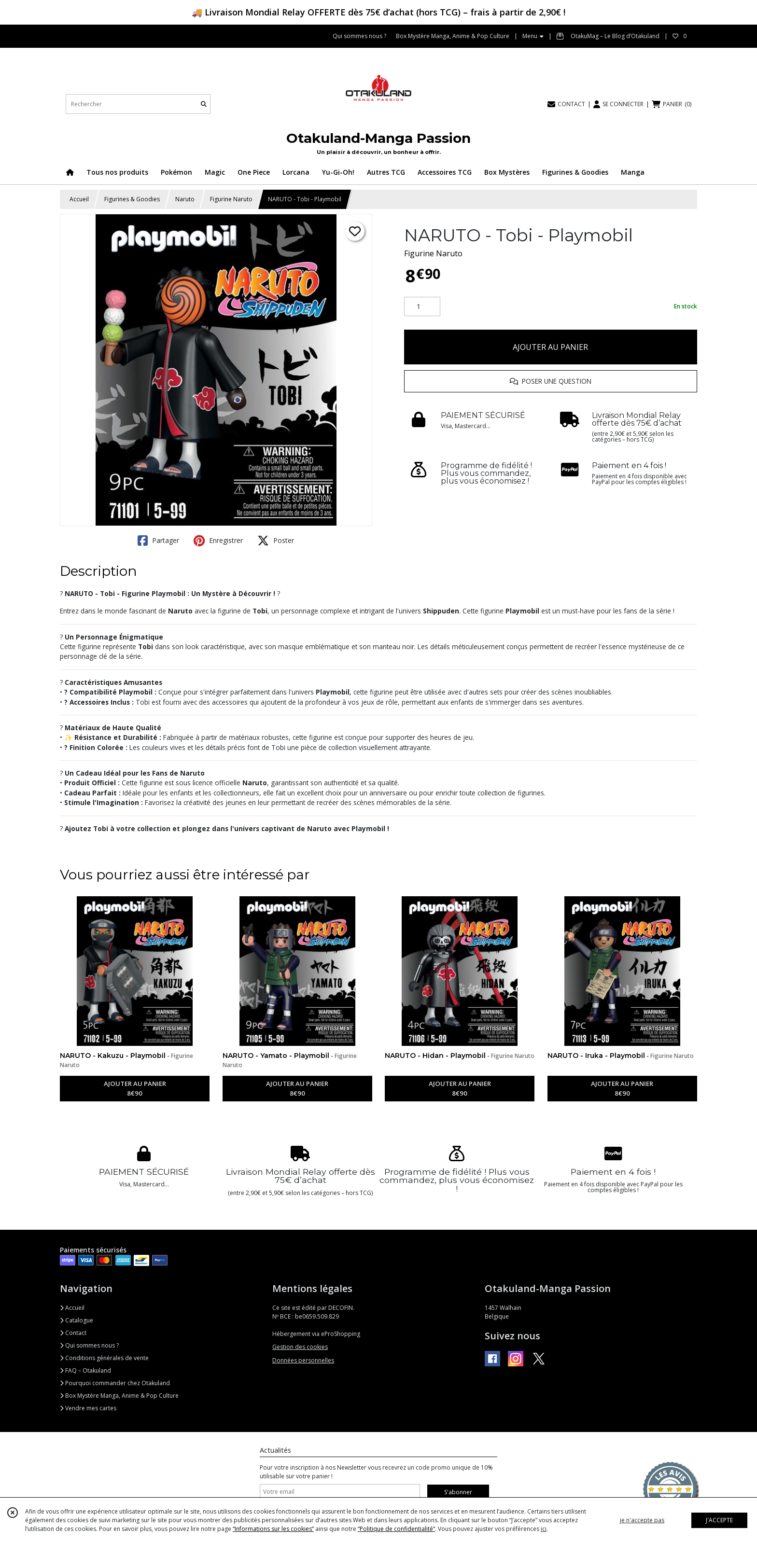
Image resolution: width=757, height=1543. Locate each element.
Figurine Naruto (231, 199)
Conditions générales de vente (104, 1358)
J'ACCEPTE (719, 1520)
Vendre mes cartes (88, 1408)
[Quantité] (422, 306)
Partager (158, 540)
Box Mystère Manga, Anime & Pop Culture (119, 1395)
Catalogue (76, 1320)
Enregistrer (218, 540)
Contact (73, 1333)
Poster (275, 540)
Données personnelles (303, 1360)
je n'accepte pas (642, 1520)
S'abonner (458, 1492)
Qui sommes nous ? (89, 1345)
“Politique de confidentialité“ (396, 1529)
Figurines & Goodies (132, 199)
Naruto (185, 199)
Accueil (79, 199)
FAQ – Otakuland (85, 1370)
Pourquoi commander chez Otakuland (115, 1383)
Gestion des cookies (300, 1347)
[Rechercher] (203, 104)
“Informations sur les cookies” (273, 1529)
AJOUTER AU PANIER (550, 347)
